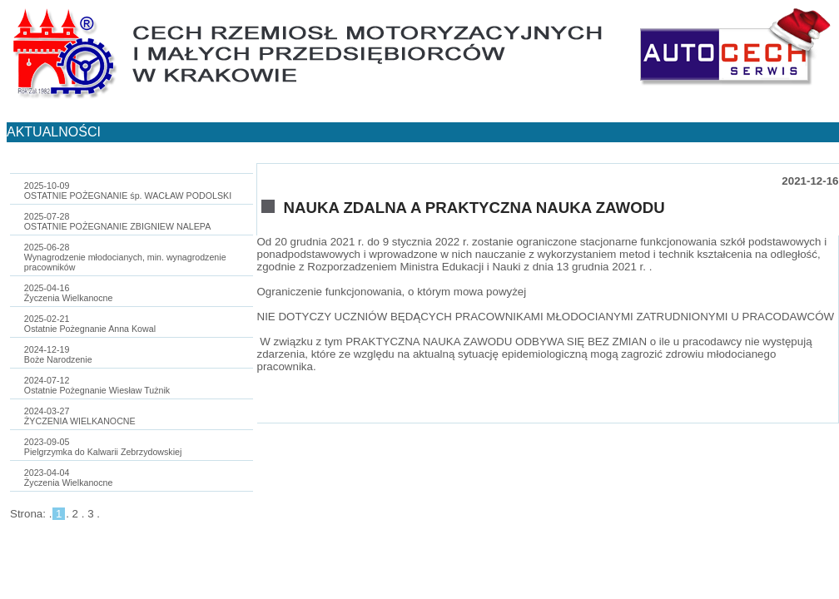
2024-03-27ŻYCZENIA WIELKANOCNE (80, 416)
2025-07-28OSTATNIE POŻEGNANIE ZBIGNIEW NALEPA (117, 221)
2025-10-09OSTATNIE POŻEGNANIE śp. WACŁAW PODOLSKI (127, 190)
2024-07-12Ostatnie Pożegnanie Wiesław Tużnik (97, 385)
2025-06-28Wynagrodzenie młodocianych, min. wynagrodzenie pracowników (125, 257)
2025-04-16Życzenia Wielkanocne (68, 293)
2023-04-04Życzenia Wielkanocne (68, 478)
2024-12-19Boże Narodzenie (58, 354)
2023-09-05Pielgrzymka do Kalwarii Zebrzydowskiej (103, 447)
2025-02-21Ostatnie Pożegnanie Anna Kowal (90, 324)
